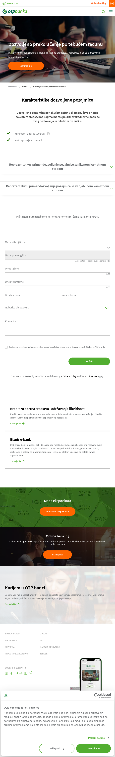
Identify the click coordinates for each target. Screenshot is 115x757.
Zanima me (26, 65)
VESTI (42, 640)
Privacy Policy (69, 376)
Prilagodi (57, 748)
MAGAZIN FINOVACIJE (50, 647)
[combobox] (29, 294)
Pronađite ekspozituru (57, 511)
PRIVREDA (9, 647)
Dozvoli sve (93, 748)
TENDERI (44, 653)
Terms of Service (89, 376)
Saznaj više (57, 554)
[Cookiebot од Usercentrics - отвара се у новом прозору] (96, 695)
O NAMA (43, 633)
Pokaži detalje (96, 737)
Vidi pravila (100, 347)
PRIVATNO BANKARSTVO (16, 653)
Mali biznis (12, 86)
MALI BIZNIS (11, 640)
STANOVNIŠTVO (12, 633)
